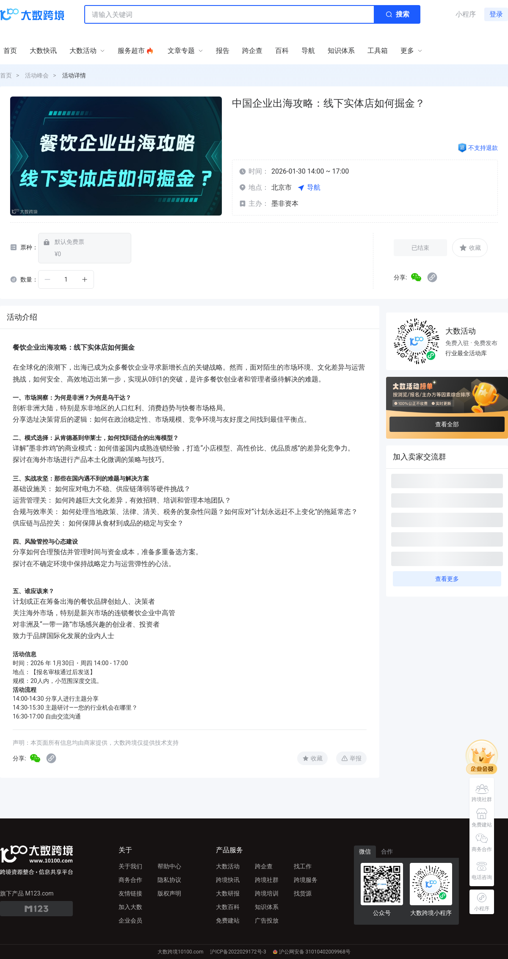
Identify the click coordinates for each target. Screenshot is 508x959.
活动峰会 (37, 75)
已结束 (420, 247)
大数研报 (228, 893)
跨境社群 (267, 879)
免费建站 (228, 920)
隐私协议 (169, 879)
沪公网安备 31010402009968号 (312, 952)
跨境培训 (267, 893)
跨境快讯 (228, 879)
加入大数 (130, 907)
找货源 (303, 893)
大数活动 (228, 866)
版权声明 (169, 893)
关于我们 (130, 866)
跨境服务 (306, 879)
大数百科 (228, 907)
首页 (6, 75)
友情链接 (130, 893)
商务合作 (130, 879)
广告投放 (267, 920)
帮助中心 (169, 866)
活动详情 (74, 75)
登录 (496, 14)
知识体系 (267, 907)
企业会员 (130, 920)
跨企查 (264, 866)
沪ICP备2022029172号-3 (238, 952)
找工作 (303, 866)
